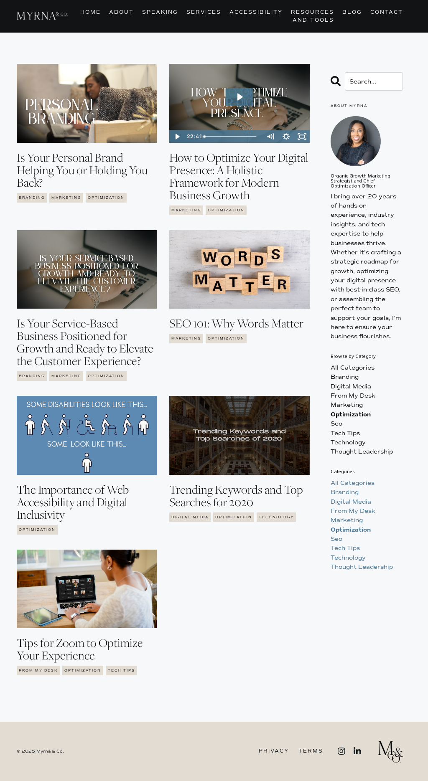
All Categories (352, 367)
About (121, 12)
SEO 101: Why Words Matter (236, 323)
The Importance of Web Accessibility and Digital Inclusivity (73, 502)
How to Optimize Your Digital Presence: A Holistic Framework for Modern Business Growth (238, 176)
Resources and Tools (312, 16)
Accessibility (256, 12)
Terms (310, 751)
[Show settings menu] (286, 136)
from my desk (38, 670)
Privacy (274, 751)
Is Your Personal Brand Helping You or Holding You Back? (82, 170)
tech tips (121, 670)
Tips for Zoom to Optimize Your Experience (80, 649)
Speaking (160, 12)
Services (203, 12)
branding (32, 197)
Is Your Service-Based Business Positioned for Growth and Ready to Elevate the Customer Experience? (85, 342)
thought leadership (362, 451)
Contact (386, 12)
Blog (352, 12)
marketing (66, 197)
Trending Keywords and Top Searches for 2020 (236, 495)
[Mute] (270, 136)
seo (336, 423)
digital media (190, 517)
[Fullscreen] (302, 136)
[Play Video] (177, 136)
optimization (106, 197)
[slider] (231, 136)
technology (276, 517)
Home (90, 12)
